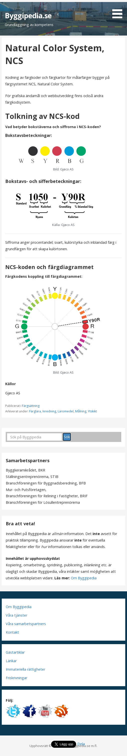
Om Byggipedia (84, 578)
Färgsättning (30, 406)
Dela (81, 743)
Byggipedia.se (28, 15)
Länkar (11, 660)
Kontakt (12, 632)
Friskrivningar (16, 677)
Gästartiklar (15, 652)
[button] (119, 10)
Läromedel (66, 411)
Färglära (35, 411)
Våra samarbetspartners (26, 623)
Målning (80, 411)
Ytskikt (92, 411)
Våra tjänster (16, 615)
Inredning (49, 411)
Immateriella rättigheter (25, 669)
